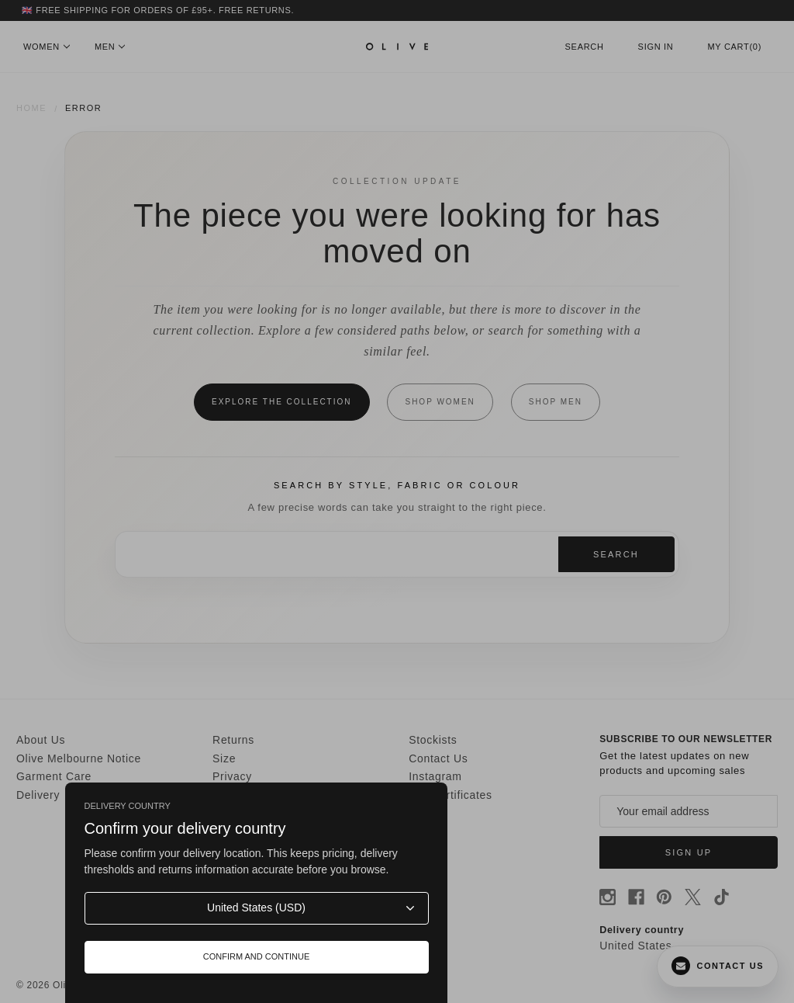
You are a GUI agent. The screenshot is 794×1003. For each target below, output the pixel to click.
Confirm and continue (256, 956)
